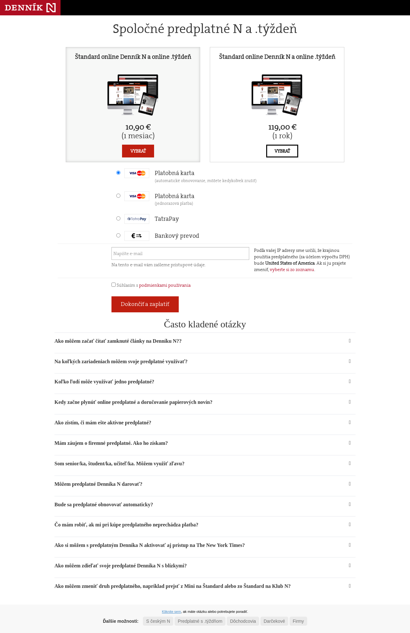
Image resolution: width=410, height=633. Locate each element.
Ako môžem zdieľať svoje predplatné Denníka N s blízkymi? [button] (120, 565)
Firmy (298, 621)
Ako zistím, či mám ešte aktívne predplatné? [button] (102, 422)
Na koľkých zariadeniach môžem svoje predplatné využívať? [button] (121, 361)
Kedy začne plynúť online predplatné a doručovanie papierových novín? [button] (133, 402)
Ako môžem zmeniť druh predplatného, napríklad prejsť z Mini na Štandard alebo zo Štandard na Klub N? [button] (172, 586)
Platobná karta (190, 176)
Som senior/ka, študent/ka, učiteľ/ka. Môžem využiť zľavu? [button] (119, 463)
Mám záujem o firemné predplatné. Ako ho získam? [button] (111, 443)
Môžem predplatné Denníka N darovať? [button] (98, 484)
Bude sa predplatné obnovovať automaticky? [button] (103, 504)
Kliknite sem (171, 611)
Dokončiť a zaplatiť (145, 304)
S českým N (158, 621)
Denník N (30, 7)
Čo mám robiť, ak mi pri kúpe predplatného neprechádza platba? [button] (126, 524)
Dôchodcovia (243, 621)
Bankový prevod (161, 236)
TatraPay (151, 219)
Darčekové (274, 621)
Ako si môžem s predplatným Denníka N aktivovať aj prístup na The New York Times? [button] (149, 545)
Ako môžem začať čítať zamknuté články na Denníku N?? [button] (118, 341)
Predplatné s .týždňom (200, 621)
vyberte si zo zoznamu (292, 269)
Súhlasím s (151, 285)
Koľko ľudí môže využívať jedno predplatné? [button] (104, 381)
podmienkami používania (165, 285)
